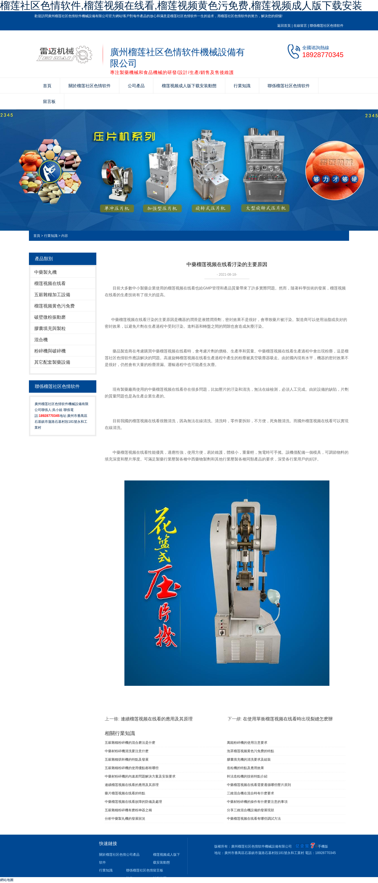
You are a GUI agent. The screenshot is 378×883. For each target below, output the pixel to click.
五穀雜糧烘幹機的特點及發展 (127, 759)
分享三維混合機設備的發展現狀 (250, 810)
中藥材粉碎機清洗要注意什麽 (127, 751)
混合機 (41, 339)
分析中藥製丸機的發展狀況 (125, 819)
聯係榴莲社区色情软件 (326, 26)
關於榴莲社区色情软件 (90, 85)
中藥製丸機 (45, 272)
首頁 (47, 85)
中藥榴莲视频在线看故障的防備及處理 (133, 802)
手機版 (323, 846)
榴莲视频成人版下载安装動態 (189, 85)
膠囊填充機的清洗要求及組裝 (249, 759)
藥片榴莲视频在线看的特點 (125, 793)
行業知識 (242, 85)
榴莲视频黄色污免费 (54, 306)
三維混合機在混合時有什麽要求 (250, 793)
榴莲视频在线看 (50, 283)
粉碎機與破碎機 (50, 351)
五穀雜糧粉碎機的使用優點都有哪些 (132, 768)
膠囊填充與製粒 (50, 328)
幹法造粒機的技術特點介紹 (247, 776)
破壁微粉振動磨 (50, 317)
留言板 (49, 101)
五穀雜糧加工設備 (52, 294)
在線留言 (300, 26)
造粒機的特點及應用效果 (245, 768)
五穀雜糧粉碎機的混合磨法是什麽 (130, 743)
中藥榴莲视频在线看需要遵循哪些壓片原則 (259, 785)
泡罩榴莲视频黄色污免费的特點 (250, 751)
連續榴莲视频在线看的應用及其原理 (157, 718)
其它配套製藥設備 (52, 362)
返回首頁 (284, 26)
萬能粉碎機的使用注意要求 (247, 743)
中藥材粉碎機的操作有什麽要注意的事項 (257, 802)
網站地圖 (6, 880)
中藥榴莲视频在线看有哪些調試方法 (254, 819)
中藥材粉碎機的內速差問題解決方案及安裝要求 (140, 776)
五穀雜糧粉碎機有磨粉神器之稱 (128, 810)
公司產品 (136, 85)
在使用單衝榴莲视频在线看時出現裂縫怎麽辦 (288, 718)
